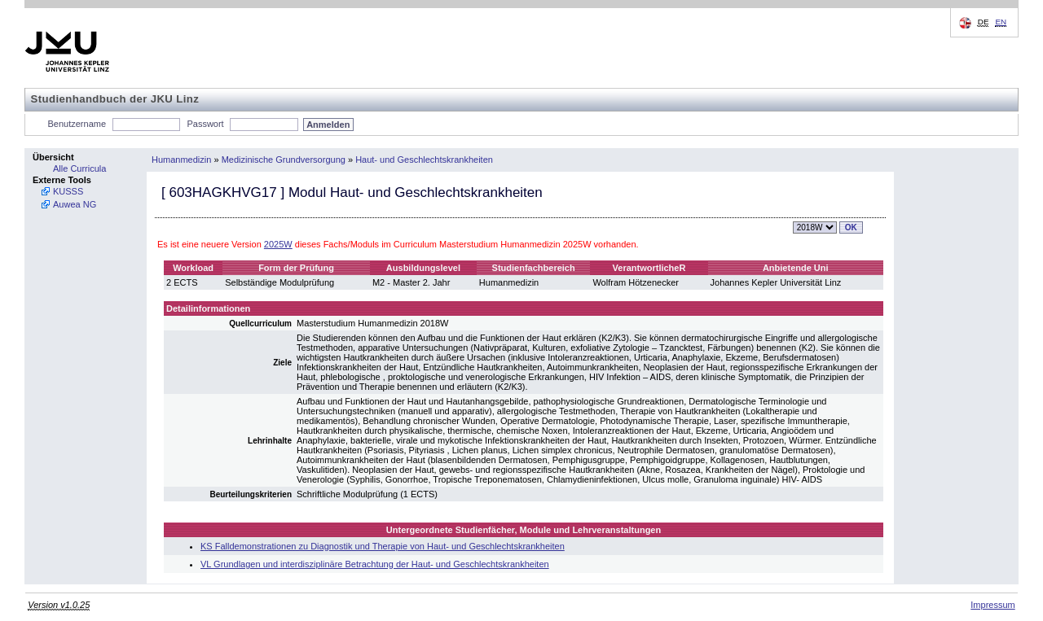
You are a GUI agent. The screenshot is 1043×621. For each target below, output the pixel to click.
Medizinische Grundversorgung (283, 159)
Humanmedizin (181, 159)
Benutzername (77, 124)
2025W (278, 244)
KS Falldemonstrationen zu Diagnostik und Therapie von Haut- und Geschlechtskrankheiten (382, 546)
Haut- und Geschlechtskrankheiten (424, 159)
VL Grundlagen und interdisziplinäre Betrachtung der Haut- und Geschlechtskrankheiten (374, 564)
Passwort (205, 124)
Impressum (992, 605)
